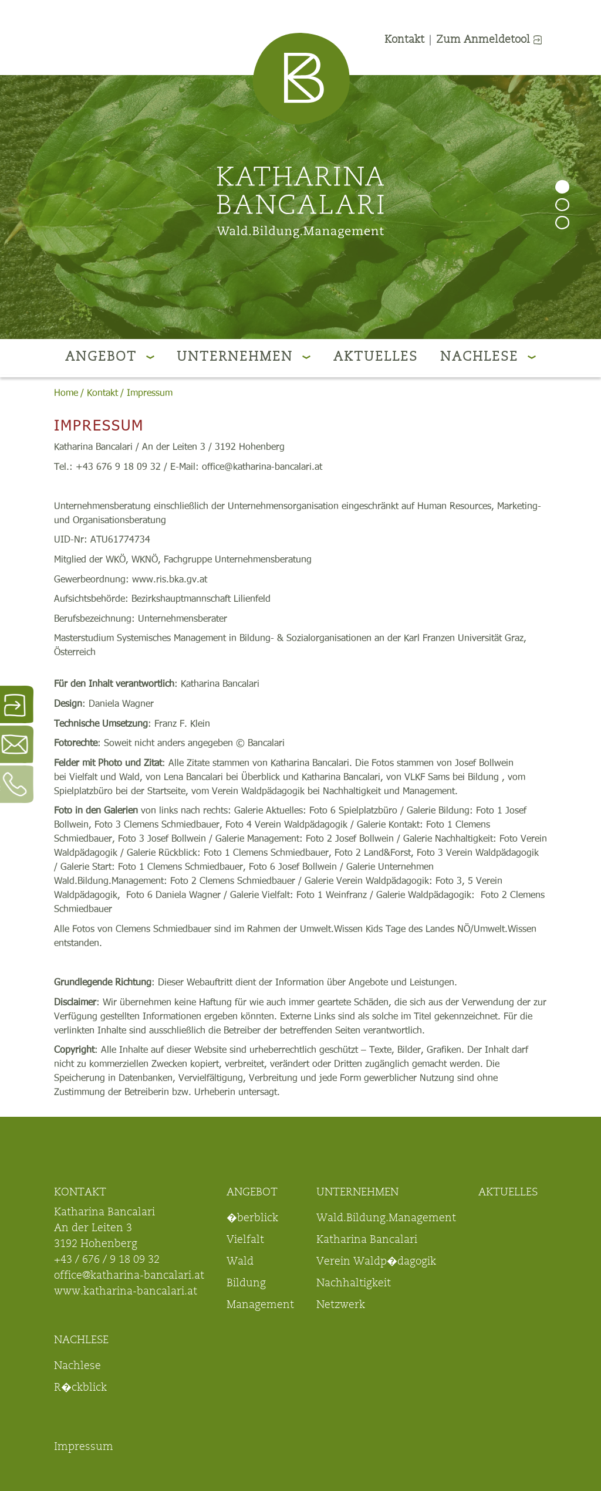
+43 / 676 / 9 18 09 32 (107, 1260)
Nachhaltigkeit (353, 1284)
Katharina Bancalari (366, 1240)
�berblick (252, 1219)
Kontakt (404, 40)
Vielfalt (245, 1240)
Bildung (246, 1284)
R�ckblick (80, 1388)
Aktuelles (375, 357)
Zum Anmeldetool (489, 40)
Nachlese (488, 357)
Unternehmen (243, 357)
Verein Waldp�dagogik (376, 1262)
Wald (240, 1262)
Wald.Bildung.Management (386, 1219)
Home (66, 393)
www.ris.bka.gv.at (169, 579)
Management (260, 1305)
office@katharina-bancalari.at (129, 1276)
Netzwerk (340, 1305)
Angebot (109, 357)
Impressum (150, 393)
